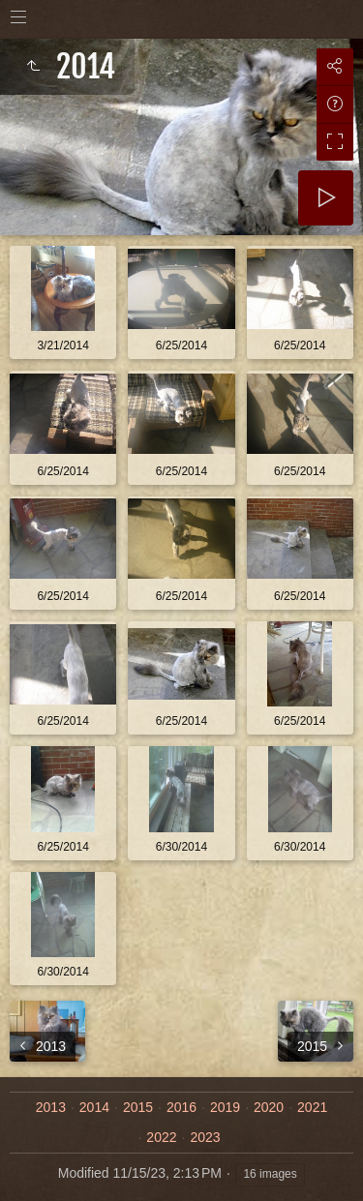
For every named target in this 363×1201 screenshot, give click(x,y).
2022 (161, 1137)
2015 (138, 1107)
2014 (94, 1107)
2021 (312, 1107)
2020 (269, 1107)
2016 (181, 1107)
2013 (51, 1107)
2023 (205, 1137)
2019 (225, 1107)
